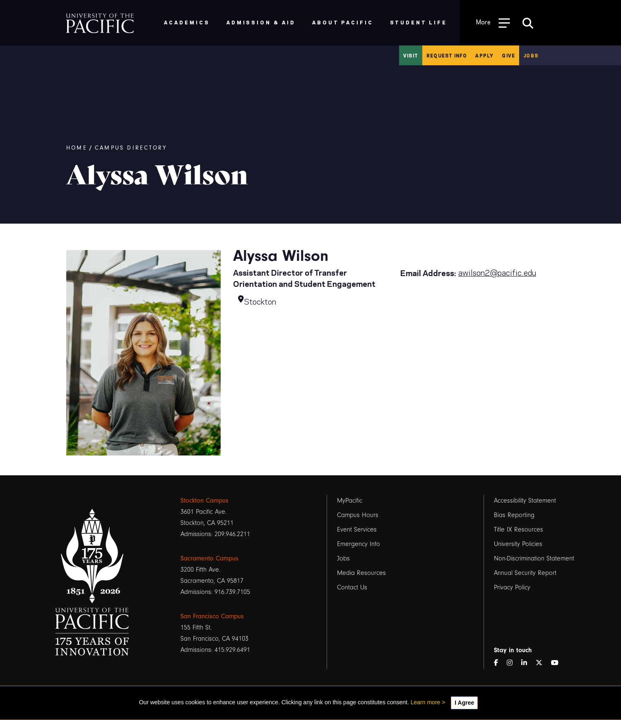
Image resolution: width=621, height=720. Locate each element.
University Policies (518, 544)
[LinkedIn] (527, 663)
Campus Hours (357, 515)
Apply (484, 55)
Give (508, 55)
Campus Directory (131, 148)
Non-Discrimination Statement (534, 558)
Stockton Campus (205, 500)
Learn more (425, 702)
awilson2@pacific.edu (497, 272)
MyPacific (349, 500)
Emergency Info (358, 544)
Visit (410, 55)
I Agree (464, 702)
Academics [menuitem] (187, 22)
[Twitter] (542, 663)
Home (76, 148)
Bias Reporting (514, 515)
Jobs (530, 55)
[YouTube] (558, 663)
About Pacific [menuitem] (342, 22)
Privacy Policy (512, 587)
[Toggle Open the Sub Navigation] (493, 22)
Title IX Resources (518, 529)
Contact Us (352, 587)
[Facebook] (499, 663)
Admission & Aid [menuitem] (261, 22)
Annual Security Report (525, 573)
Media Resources (361, 573)
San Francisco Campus (212, 616)
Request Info (446, 55)
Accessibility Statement (525, 500)
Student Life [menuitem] (419, 22)
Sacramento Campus (209, 558)
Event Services (357, 529)
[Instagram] (513, 663)
